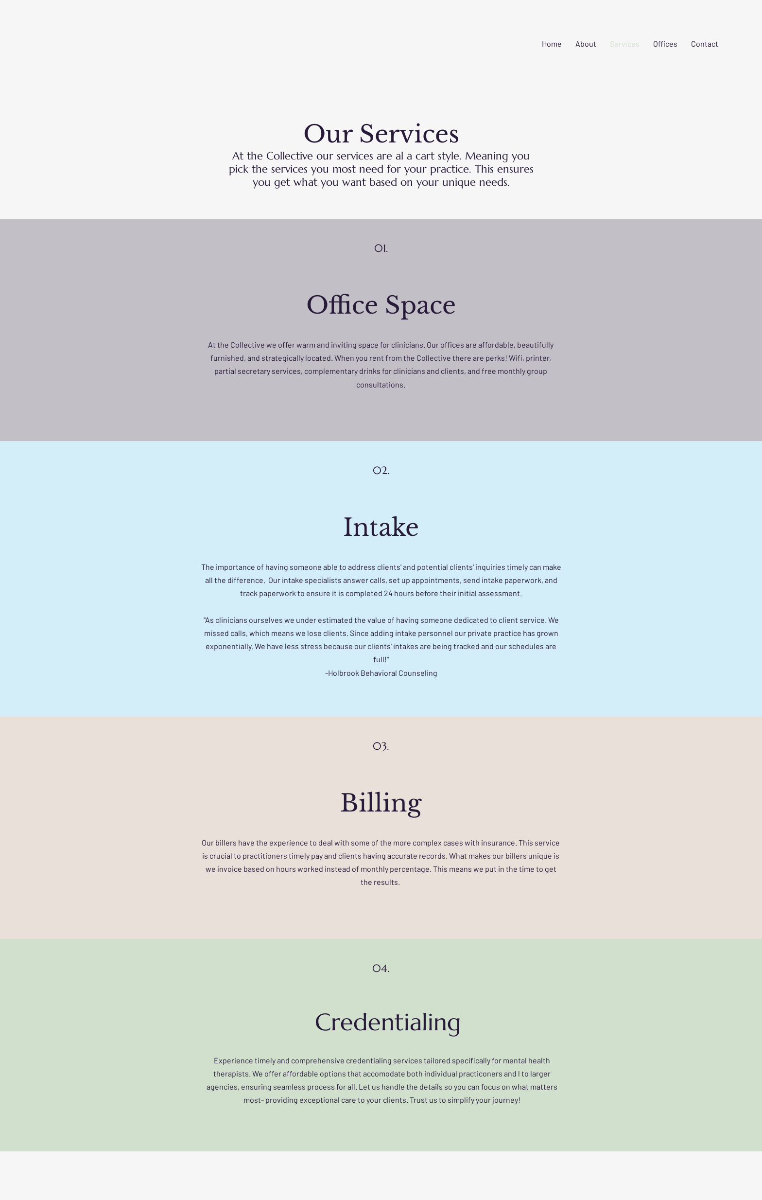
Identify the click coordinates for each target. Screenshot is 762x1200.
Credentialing (388, 1022)
